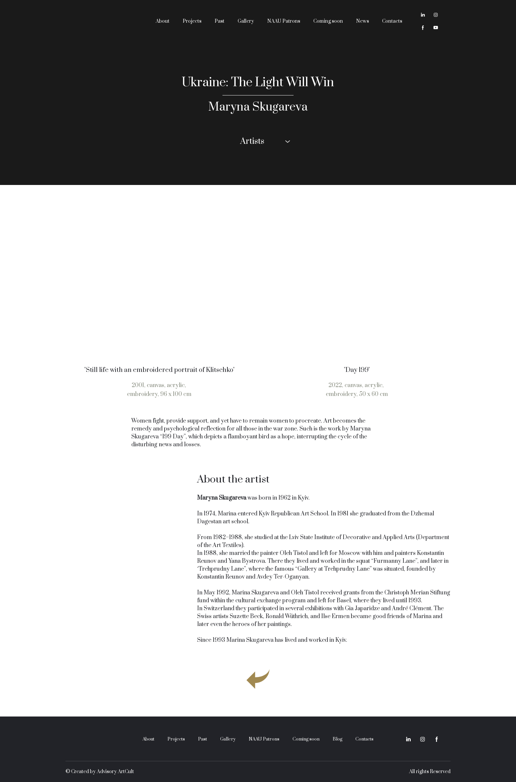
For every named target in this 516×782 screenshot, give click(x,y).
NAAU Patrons (283, 21)
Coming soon (328, 21)
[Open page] (159, 278)
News (362, 21)
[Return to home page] (102, 21)
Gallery (246, 21)
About (162, 21)
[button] (423, 15)
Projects (192, 21)
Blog (337, 739)
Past (219, 21)
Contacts (392, 21)
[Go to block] (258, 678)
